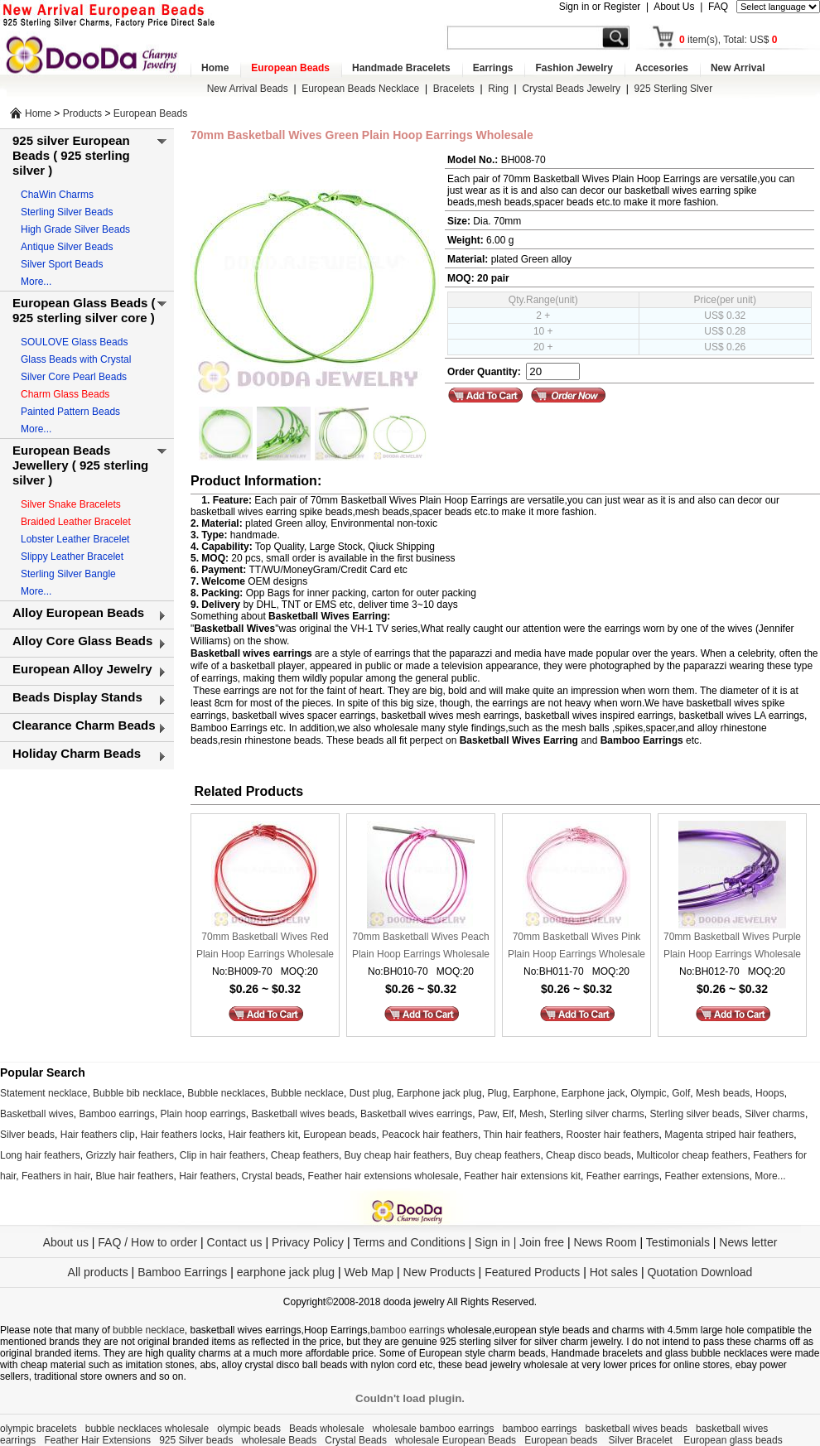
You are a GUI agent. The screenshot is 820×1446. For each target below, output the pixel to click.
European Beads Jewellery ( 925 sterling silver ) (80, 465)
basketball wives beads (636, 1428)
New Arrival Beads (247, 88)
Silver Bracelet (642, 1440)
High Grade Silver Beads (75, 229)
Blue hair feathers (134, 1176)
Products (82, 113)
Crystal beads (272, 1176)
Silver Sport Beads (62, 264)
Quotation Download (700, 1272)
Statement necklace (43, 1093)
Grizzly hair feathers (129, 1155)
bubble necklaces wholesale (147, 1428)
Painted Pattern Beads (70, 411)
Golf (681, 1093)
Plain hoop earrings (202, 1114)
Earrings (493, 68)
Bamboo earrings (116, 1114)
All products (98, 1272)
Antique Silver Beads (67, 247)
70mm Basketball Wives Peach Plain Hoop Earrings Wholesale (421, 945)
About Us (674, 6)
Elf (508, 1114)
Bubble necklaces (226, 1093)
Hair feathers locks (181, 1134)
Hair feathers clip (97, 1134)
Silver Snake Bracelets (71, 504)
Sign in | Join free (519, 1242)
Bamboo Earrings (182, 1272)
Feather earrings (622, 1176)
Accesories (661, 68)
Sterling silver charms (596, 1114)
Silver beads (27, 1134)
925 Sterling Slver (673, 88)
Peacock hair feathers (430, 1134)
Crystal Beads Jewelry (571, 88)
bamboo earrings (407, 1330)
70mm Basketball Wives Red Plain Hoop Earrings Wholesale (265, 945)
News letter (748, 1242)
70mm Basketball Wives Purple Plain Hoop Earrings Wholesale (732, 945)
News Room (606, 1242)
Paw (487, 1114)
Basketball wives (37, 1114)
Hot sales (614, 1272)
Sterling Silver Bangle (68, 574)
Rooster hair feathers (613, 1134)
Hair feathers (207, 1176)
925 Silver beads (196, 1440)
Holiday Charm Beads (76, 753)
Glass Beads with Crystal (76, 359)
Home (215, 68)
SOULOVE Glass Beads (74, 342)
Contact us (235, 1242)
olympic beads (249, 1428)
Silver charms (775, 1114)
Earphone (534, 1093)
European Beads (290, 68)
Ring (498, 88)
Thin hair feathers (521, 1134)
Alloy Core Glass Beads (82, 641)
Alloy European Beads (78, 612)
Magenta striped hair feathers (728, 1134)
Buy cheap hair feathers (397, 1155)
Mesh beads (723, 1093)
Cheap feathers (305, 1155)
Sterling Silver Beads (67, 212)
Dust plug (371, 1093)
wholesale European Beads (455, 1440)
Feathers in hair (56, 1176)
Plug (497, 1093)
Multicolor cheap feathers (692, 1155)
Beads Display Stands (77, 697)
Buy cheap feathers (497, 1155)
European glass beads (732, 1440)
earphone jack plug (286, 1272)
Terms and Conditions (409, 1242)
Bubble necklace (307, 1093)
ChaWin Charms (57, 194)
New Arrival (738, 68)
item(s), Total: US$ (728, 40)
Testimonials (678, 1242)
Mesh (531, 1114)
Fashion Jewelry (573, 68)
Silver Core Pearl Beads (74, 377)
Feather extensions (707, 1176)
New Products (439, 1272)
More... (36, 281)
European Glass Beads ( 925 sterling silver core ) (84, 310)
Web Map (368, 1272)
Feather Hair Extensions (97, 1440)
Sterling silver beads (694, 1114)
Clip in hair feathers (222, 1155)
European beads (339, 1134)
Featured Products (532, 1272)
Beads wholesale (326, 1428)
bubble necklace (149, 1330)
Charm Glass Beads (65, 394)
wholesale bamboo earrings (433, 1428)
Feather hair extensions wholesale (383, 1176)
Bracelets (454, 88)
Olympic (648, 1093)
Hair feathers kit (262, 1134)
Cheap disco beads (588, 1155)
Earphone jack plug (439, 1093)
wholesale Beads (279, 1440)
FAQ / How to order (147, 1242)
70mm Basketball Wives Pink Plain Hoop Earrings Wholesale (576, 945)
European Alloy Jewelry (82, 669)
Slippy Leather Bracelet (72, 556)
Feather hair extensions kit (522, 1176)
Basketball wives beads (303, 1114)
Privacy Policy (308, 1242)
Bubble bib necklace (137, 1093)
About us (66, 1242)
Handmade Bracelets (401, 68)
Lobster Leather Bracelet (75, 539)
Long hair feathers (40, 1155)
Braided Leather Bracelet (76, 522)
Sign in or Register (600, 6)
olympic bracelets (38, 1428)
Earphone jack (593, 1093)
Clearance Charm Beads (84, 725)
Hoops (769, 1093)
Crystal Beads (356, 1440)
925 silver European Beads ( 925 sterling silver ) (71, 155)
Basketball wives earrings (416, 1114)
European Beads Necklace (360, 88)
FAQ (718, 6)
